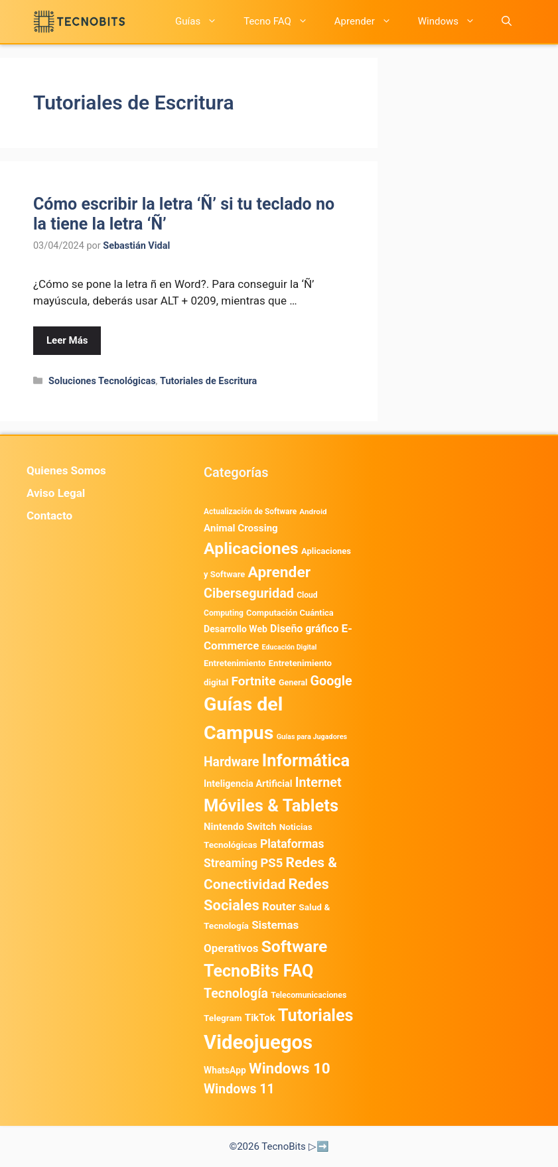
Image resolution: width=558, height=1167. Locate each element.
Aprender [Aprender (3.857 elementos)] (279, 572)
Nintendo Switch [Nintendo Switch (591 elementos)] (240, 827)
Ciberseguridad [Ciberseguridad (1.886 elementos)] (249, 593)
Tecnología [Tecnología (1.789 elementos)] (236, 993)
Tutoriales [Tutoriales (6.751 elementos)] (316, 1015)
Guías (202, 21)
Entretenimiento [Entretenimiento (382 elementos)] (234, 663)
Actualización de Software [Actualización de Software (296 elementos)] (250, 511)
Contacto (49, 515)
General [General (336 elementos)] (293, 682)
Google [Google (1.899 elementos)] (331, 681)
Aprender (369, 21)
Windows (453, 21)
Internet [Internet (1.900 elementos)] (318, 782)
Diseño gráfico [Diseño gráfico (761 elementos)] (304, 628)
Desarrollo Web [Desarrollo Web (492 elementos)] (235, 629)
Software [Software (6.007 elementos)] (294, 946)
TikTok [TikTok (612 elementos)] (260, 1018)
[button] (506, 21)
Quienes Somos (66, 470)
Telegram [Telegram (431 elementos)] (223, 1017)
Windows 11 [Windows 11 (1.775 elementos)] (239, 1089)
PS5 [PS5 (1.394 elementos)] (271, 863)
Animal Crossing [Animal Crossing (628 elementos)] (241, 528)
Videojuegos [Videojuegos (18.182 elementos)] (258, 1042)
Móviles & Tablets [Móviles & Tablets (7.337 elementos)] (271, 805)
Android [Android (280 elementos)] (312, 511)
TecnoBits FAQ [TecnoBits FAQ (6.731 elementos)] (258, 971)
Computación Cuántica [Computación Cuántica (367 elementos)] (290, 613)
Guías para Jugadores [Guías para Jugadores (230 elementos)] (312, 736)
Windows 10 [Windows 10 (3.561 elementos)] (289, 1068)
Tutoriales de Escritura (208, 381)
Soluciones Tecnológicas (102, 381)
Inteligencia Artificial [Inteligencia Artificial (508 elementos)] (248, 783)
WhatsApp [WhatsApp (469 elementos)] (225, 1070)
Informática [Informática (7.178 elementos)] (306, 760)
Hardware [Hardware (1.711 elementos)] (231, 762)
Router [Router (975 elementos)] (279, 906)
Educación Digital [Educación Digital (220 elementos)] (289, 647)
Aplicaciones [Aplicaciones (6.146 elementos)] (251, 548)
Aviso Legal (56, 493)
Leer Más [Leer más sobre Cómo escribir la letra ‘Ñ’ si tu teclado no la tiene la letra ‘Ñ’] (67, 340)
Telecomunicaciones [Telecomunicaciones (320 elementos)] (308, 995)
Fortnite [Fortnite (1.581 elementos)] (253, 681)
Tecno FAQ (282, 21)
